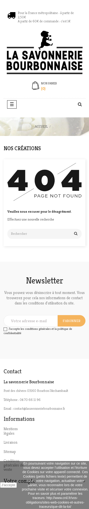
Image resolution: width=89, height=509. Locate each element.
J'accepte (8, 485)
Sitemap (10, 451)
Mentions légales (11, 431)
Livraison (10, 442)
